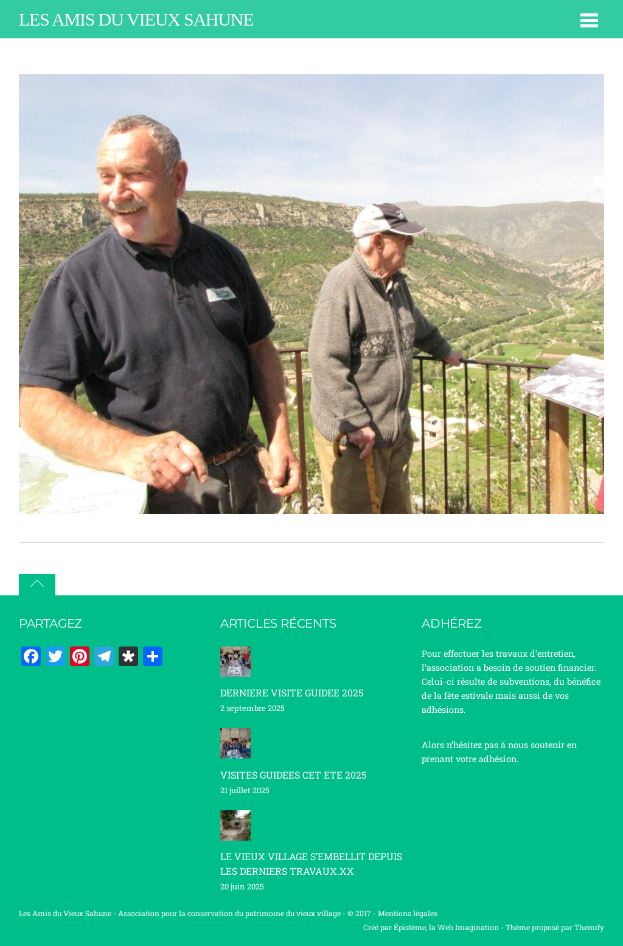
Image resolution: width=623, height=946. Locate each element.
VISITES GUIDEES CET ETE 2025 (293, 774)
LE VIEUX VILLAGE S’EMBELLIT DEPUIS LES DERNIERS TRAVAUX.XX (311, 863)
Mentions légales (407, 913)
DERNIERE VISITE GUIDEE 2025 (291, 692)
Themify (589, 927)
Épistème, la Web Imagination (446, 927)
